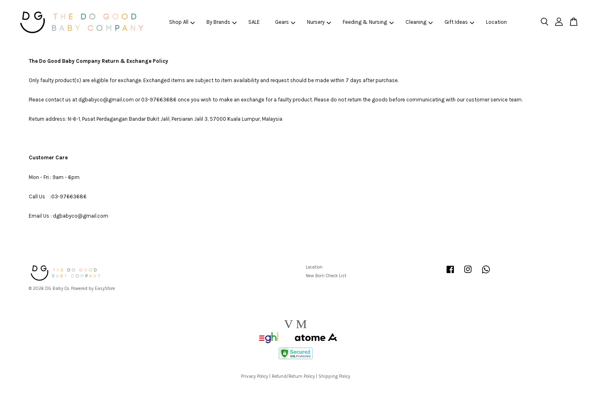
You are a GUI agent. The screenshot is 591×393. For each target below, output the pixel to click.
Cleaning (419, 22)
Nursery (319, 22)
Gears (285, 22)
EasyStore (105, 288)
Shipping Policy (334, 376)
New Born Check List (326, 275)
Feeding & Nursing (368, 22)
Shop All (182, 22)
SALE (254, 22)
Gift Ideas (459, 22)
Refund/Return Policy (293, 376)
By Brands (221, 22)
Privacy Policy (254, 376)
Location (496, 22)
